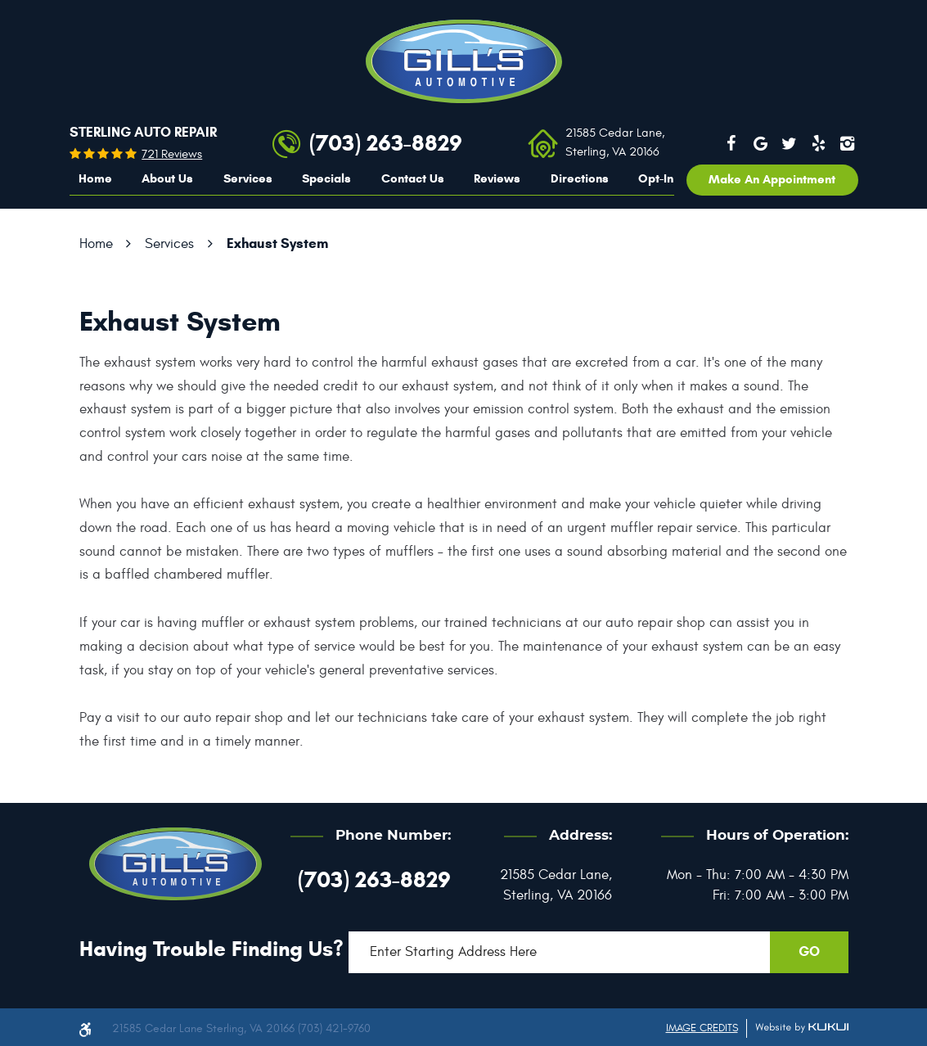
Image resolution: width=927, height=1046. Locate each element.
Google (760, 143)
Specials (326, 178)
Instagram (846, 143)
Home (95, 178)
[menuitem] (95, 179)
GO (809, 951)
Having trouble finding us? (211, 949)
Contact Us (412, 178)
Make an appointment (772, 179)
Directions (580, 178)
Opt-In (655, 178)
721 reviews (172, 154)
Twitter (789, 143)
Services (247, 178)
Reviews (497, 178)
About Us (167, 178)
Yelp (818, 143)
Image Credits (702, 1028)
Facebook (731, 143)
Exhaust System (277, 243)
